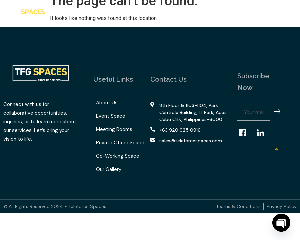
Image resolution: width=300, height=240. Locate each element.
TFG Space (145, 12)
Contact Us (214, 12)
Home (63, 12)
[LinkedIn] (263, 133)
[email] (253, 112)
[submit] (277, 112)
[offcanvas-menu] (288, 13)
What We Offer (100, 12)
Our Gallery (181, 12)
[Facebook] (245, 133)
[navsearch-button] (278, 13)
